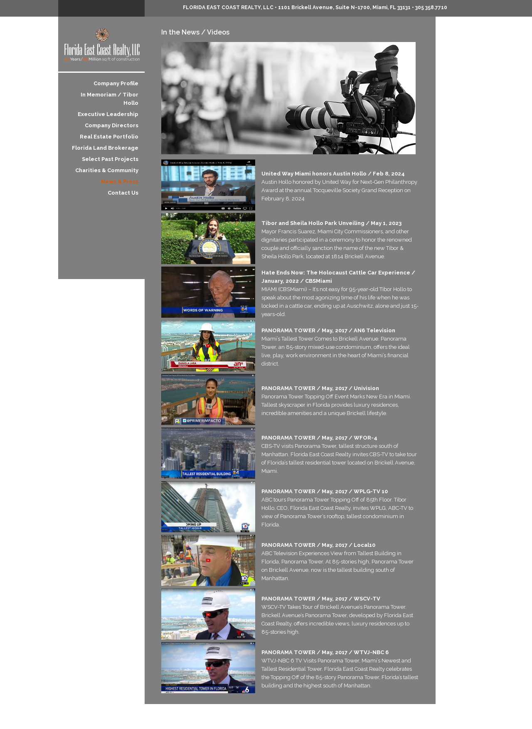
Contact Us (123, 193)
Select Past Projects (110, 159)
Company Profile (116, 83)
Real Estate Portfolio (109, 136)
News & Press (119, 181)
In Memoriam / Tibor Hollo (109, 98)
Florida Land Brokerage (105, 148)
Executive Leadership (108, 114)
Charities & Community (106, 170)
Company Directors (111, 125)
